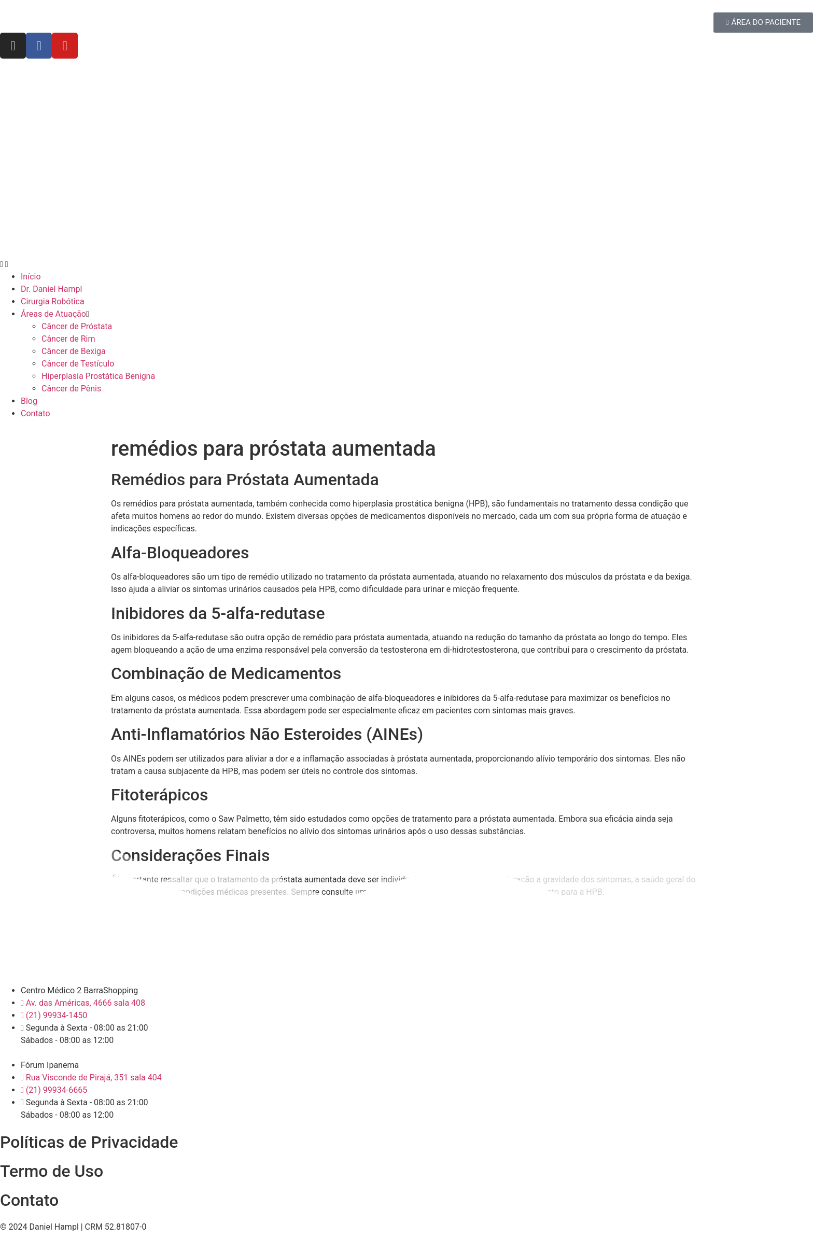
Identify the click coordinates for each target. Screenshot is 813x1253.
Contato (29, 1200)
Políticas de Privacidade (89, 1142)
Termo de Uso (51, 1171)
